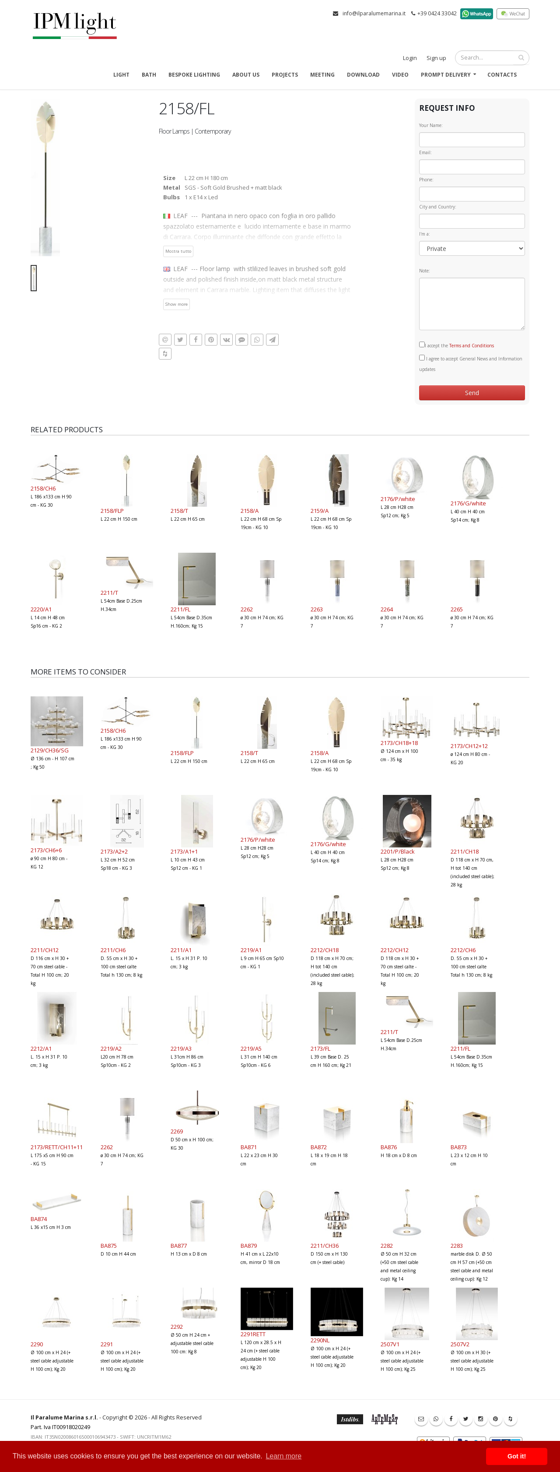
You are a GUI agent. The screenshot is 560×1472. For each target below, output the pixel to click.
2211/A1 (181, 950)
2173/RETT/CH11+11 (57, 1147)
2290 (37, 1344)
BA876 (389, 1147)
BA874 (39, 1219)
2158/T (179, 511)
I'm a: (424, 234)
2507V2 (460, 1344)
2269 (177, 1131)
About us (245, 74)
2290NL (320, 1340)
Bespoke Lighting (194, 74)
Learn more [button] (283, 1456)
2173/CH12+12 (469, 746)
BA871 (249, 1147)
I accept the (456, 345)
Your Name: (431, 125)
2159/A (320, 511)
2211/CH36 (325, 1246)
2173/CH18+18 (399, 743)
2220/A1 (41, 609)
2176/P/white (398, 499)
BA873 (459, 1147)
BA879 (249, 1246)
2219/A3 (181, 1048)
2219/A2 (111, 1048)
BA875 (109, 1246)
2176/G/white (468, 503)
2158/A (250, 511)
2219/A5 (251, 1048)
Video (400, 74)
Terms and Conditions (471, 345)
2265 (457, 609)
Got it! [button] (517, 1456)
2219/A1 (251, 950)
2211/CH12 (45, 950)
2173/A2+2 (114, 851)
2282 (387, 1246)
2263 (317, 609)
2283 (457, 1246)
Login (410, 58)
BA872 (319, 1147)
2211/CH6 (113, 950)
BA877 (179, 1246)
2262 (247, 609)
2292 (177, 1327)
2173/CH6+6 (46, 850)
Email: (425, 152)
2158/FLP (112, 511)
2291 (107, 1344)
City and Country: (437, 207)
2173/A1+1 (184, 851)
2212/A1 (41, 1048)
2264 (387, 609)
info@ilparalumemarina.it (374, 13)
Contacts (502, 74)
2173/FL (320, 1048)
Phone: (426, 179)
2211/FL (180, 609)
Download (363, 74)
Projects (285, 74)
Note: (424, 271)
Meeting (322, 74)
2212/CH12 (395, 950)
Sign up (436, 58)
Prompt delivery (446, 74)
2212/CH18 (325, 950)
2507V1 (390, 1344)
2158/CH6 (43, 488)
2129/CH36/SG (50, 750)
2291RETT (253, 1334)
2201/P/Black (398, 851)
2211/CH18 (465, 851)
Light (121, 74)
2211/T (109, 593)
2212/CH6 (463, 950)
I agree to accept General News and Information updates (470, 363)
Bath (149, 74)
